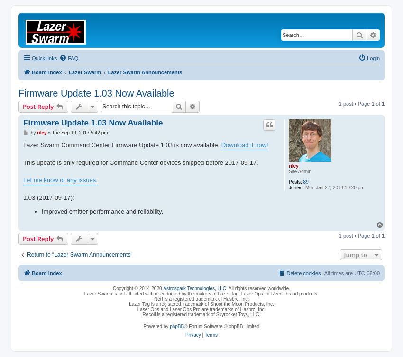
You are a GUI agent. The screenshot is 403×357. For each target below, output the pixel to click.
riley (294, 166)
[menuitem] (68, 58)
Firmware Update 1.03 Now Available (96, 93)
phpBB (177, 326)
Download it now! (244, 145)
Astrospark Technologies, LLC (194, 288)
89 (306, 182)
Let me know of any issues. (60, 180)
